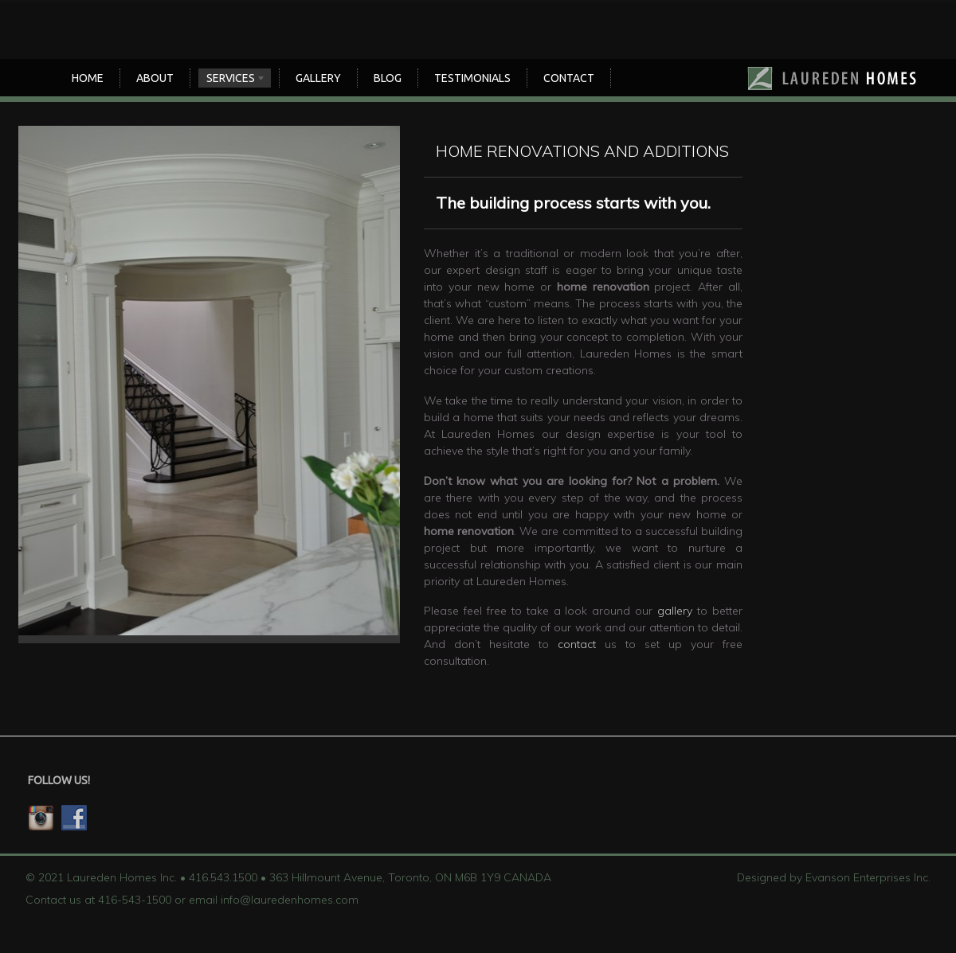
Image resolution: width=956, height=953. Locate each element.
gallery (674, 610)
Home (88, 78)
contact (577, 644)
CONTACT (568, 78)
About (155, 78)
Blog (388, 78)
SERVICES (232, 80)
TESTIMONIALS (472, 78)
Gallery (318, 78)
